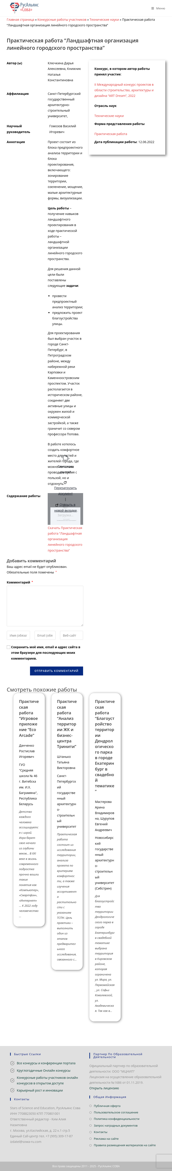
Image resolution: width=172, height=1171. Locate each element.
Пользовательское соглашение (116, 1112)
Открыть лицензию (104, 1088)
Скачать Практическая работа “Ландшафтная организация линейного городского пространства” (65, 539)
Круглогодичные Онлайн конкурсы (43, 1070)
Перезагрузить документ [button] (65, 488)
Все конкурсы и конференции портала (46, 1063)
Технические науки (104, 19)
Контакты (100, 1132)
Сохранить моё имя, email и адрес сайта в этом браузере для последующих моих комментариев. (45, 652)
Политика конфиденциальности (116, 1119)
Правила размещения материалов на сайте (125, 1145)
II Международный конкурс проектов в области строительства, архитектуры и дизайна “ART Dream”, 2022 (124, 90)
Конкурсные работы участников (61, 19)
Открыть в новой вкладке (65, 507)
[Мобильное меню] (156, 8)
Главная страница (20, 19)
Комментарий (20, 582)
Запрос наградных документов (116, 1125)
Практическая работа (111, 134)
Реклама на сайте (106, 1139)
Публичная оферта (107, 1106)
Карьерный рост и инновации (40, 1090)
